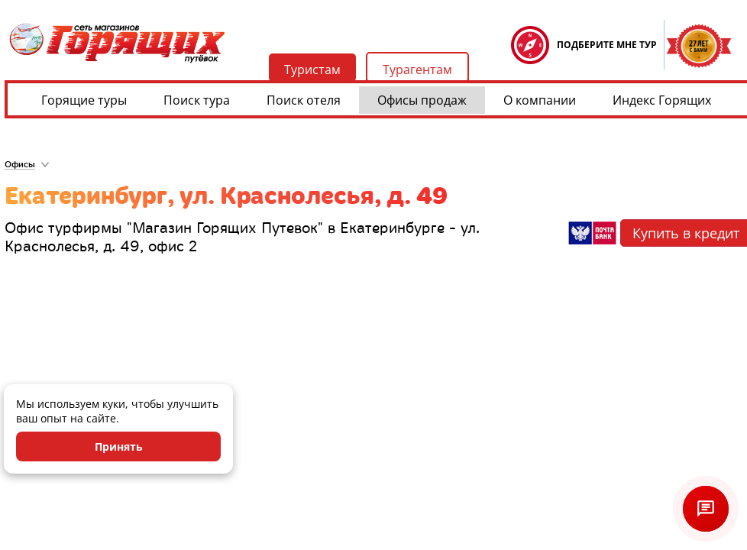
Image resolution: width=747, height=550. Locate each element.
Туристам (312, 69)
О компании (539, 100)
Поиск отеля (304, 100)
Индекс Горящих (662, 100)
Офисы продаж (422, 100)
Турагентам (417, 69)
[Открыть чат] (706, 509)
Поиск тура (196, 100)
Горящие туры (84, 100)
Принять (119, 446)
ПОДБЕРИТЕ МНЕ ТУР (607, 44)
